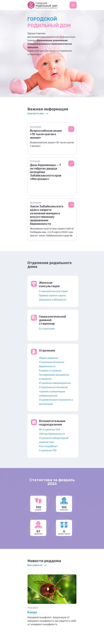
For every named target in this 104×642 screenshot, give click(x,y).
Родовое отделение (50, 370)
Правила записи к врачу (52, 295)
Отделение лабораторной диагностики (53, 440)
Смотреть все (35, 113)
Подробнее (71, 129)
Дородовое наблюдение (52, 299)
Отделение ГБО (47, 450)
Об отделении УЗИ (49, 429)
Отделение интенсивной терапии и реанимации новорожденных (53, 391)
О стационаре (47, 328)
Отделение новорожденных (55, 383)
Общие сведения (48, 358)
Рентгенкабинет (48, 446)
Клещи (32, 612)
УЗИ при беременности (52, 433)
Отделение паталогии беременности (51, 364)
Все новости (34, 565)
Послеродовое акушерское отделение (54, 376)
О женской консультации (53, 291)
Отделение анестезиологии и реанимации (56, 401)
